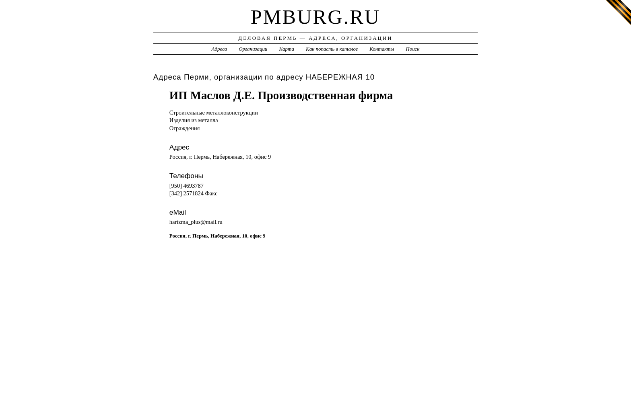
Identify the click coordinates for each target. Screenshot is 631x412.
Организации (253, 49)
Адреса (219, 49)
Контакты (381, 49)
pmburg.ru (315, 17)
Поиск (412, 49)
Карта (286, 49)
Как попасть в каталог (332, 49)
